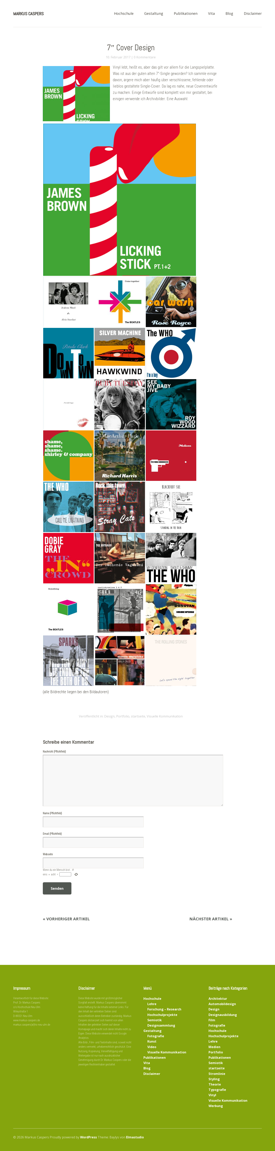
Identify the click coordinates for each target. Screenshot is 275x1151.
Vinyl (212, 1095)
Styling (214, 1079)
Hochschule (124, 14)
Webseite (48, 854)
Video (151, 1047)
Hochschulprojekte (162, 1015)
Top (257, 1137)
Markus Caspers (28, 13)
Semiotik (154, 1020)
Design (109, 716)
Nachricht (54, 751)
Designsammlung (161, 1025)
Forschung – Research (164, 1009)
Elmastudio (135, 1137)
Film (212, 1020)
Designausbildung (223, 1015)
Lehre (151, 1004)
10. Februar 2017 (118, 57)
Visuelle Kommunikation (165, 716)
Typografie (217, 1090)
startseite (138, 716)
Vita (211, 14)
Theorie (215, 1084)
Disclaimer (253, 14)
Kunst (151, 1041)
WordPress (88, 1137)
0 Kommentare (145, 57)
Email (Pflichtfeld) (52, 833)
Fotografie (155, 1036)
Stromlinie (217, 1074)
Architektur (218, 998)
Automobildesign (222, 1004)
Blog (229, 14)
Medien (214, 1047)
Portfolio (122, 716)
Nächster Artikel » (210, 919)
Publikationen (185, 14)
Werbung (216, 1106)
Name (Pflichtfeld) (52, 813)
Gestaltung (153, 14)
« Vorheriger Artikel (66, 919)
